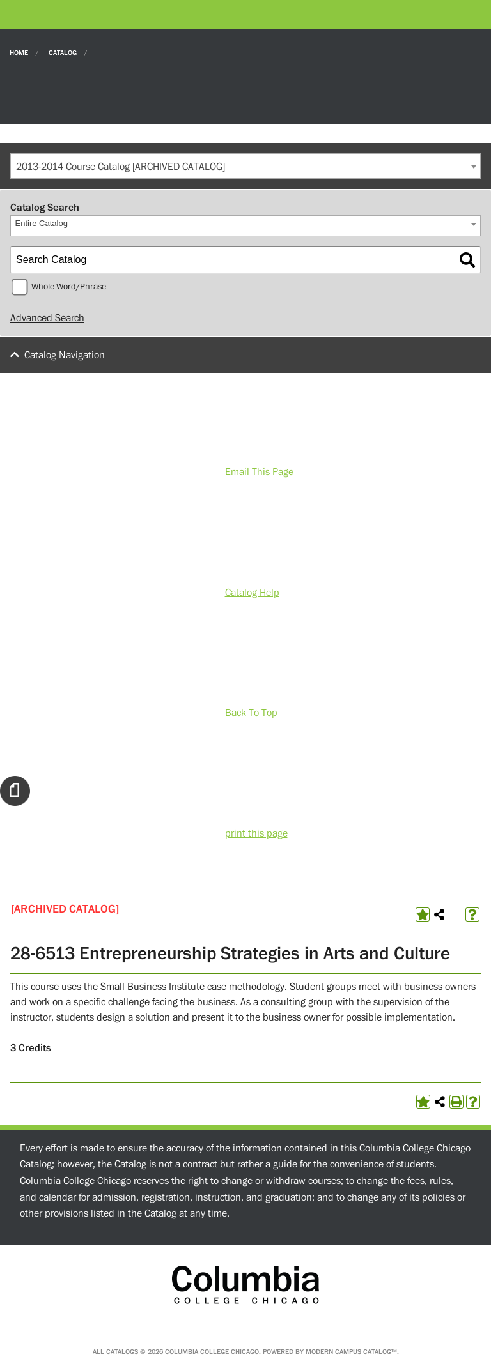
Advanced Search (47, 318)
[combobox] (245, 166)
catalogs (122, 1351)
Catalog (63, 52)
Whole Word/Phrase (68, 286)
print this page (256, 833)
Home (19, 52)
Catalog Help (252, 592)
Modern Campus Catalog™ (351, 1351)
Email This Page (259, 472)
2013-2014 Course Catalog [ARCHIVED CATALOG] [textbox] (120, 166)
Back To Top (251, 712)
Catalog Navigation (64, 355)
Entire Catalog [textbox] (41, 223)
